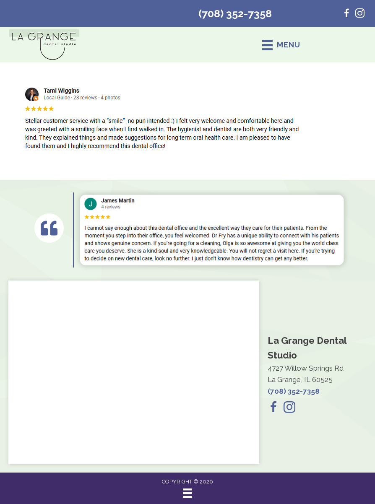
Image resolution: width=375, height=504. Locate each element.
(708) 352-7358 (235, 13)
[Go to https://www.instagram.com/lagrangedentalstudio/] (360, 14)
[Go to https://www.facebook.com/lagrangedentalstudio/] (346, 14)
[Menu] (187, 493)
